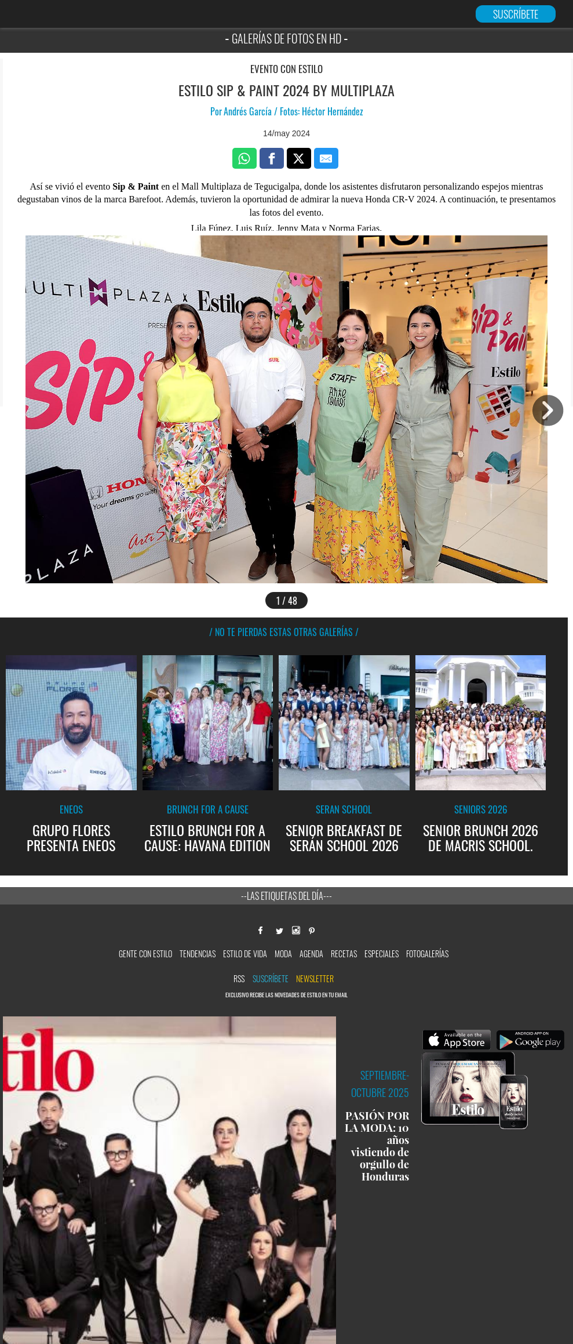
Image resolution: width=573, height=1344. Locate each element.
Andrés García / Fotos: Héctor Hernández (293, 111)
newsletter (315, 978)
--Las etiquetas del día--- (286, 896)
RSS (238, 978)
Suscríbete (271, 978)
